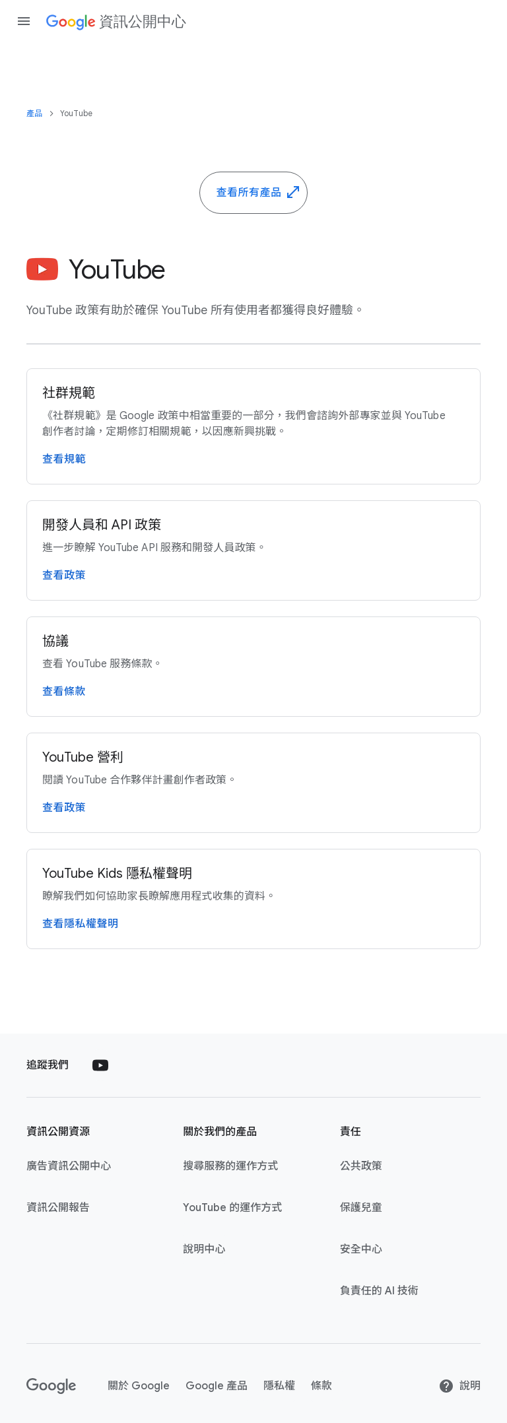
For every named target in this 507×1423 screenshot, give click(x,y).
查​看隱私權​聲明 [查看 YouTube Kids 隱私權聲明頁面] (80, 924)
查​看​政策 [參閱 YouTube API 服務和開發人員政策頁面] (64, 575)
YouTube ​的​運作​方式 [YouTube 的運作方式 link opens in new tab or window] (232, 1207)
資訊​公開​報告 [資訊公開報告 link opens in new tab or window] (58, 1207)
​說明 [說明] (459, 1386)
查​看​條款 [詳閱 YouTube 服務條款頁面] (64, 691)
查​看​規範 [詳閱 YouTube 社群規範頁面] (64, 459)
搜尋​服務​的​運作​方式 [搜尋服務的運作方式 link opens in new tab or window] (230, 1166)
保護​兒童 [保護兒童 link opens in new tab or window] (361, 1207)
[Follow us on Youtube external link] (100, 1065)
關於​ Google (139, 1386)
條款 (321, 1386)
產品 (34, 113)
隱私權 (279, 1386)
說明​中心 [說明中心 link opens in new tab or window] (204, 1249)
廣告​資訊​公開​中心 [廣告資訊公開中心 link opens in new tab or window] (68, 1166)
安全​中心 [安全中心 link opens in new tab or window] (361, 1249)
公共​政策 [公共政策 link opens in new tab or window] (361, 1166)
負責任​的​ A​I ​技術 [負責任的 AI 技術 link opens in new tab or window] (379, 1291)
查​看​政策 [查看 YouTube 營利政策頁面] (64, 807)
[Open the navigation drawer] (24, 21)
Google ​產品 (217, 1386)
